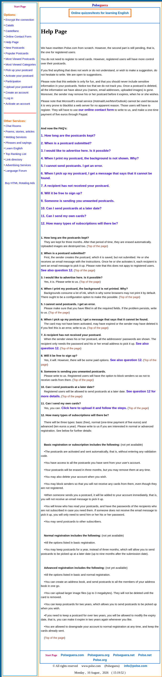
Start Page (20, 6)
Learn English (14, 148)
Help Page (12, 42)
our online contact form (96, 110)
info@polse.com (135, 665)
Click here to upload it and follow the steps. (94, 408)
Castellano (12, 30)
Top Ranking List (16, 153)
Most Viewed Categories (21, 64)
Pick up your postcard (19, 70)
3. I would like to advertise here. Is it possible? (76, 150)
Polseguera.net (124, 655)
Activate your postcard (19, 75)
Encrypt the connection (20, 19)
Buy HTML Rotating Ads (20, 183)
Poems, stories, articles (20, 131)
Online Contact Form (18, 36)
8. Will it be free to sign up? (61, 193)
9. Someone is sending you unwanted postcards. (77, 201)
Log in (9, 98)
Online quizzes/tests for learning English (100, 13)
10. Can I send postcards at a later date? (71, 208)
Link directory (14, 159)
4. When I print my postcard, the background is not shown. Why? (90, 158)
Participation (13, 81)
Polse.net (145, 655)
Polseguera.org (98, 655)
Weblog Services (16, 137)
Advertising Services (18, 165)
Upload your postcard (19, 86)
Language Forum (16, 170)
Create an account (17, 92)
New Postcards (15, 47)
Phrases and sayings (19, 142)
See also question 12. (57, 270)
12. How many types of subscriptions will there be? (79, 223)
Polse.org (100, 660)
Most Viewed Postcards (20, 58)
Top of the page (97, 246)
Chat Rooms (13, 125)
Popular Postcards (17, 53)
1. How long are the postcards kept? (68, 135)
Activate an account (18, 103)
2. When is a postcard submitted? (66, 143)
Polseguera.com (72, 655)
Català (10, 25)
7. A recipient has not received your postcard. (75, 186)
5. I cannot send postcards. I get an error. (72, 166)
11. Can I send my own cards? (63, 216)
